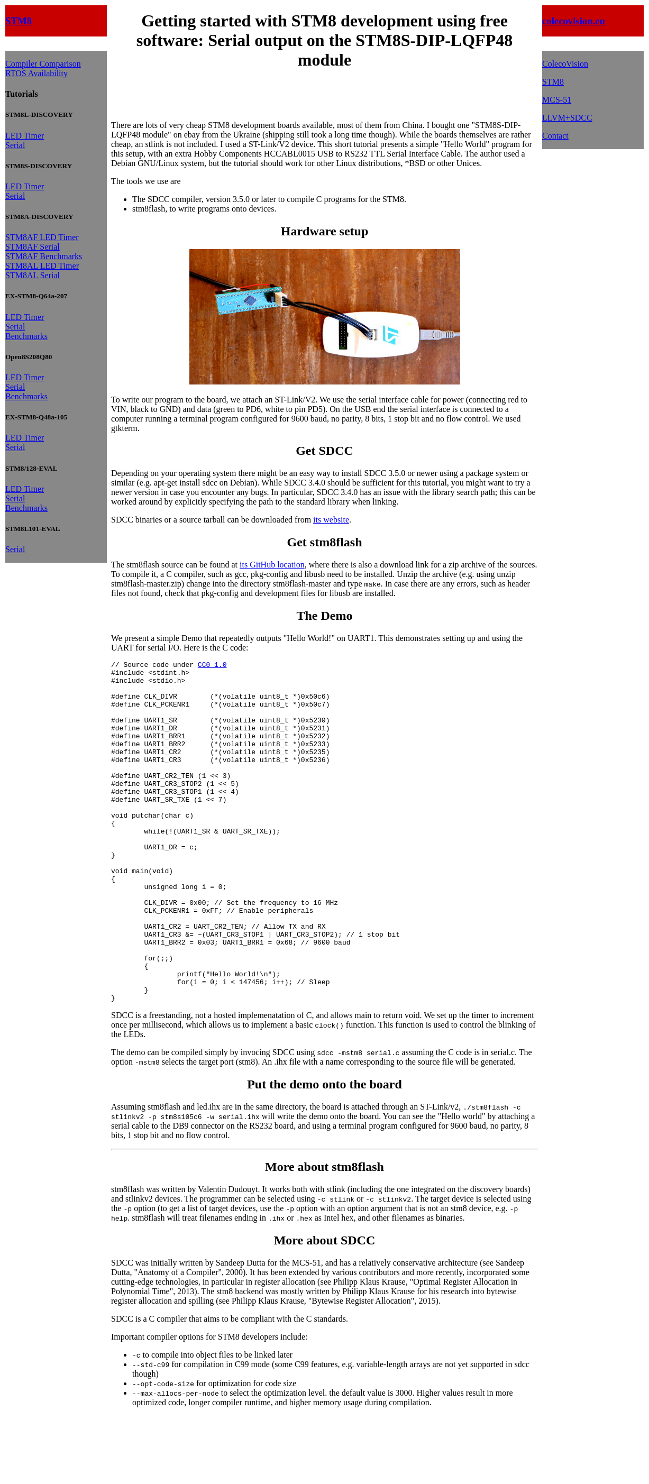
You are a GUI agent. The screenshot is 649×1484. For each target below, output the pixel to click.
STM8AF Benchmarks (43, 256)
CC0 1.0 (212, 666)
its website (331, 519)
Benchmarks (26, 336)
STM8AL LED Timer (42, 265)
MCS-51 (556, 99)
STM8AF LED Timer (42, 237)
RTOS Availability (36, 73)
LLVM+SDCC (567, 117)
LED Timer (24, 135)
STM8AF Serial (32, 246)
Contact (555, 135)
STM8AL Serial (32, 275)
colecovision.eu (573, 20)
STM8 (18, 20)
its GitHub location (272, 564)
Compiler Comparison (43, 63)
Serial (15, 145)
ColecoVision (565, 63)
